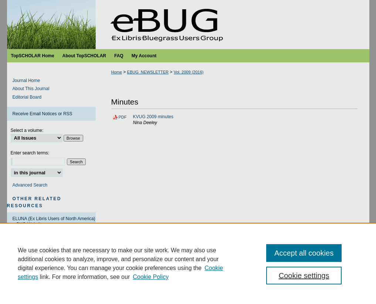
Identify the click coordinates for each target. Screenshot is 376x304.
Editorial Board (27, 97)
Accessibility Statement (223, 289)
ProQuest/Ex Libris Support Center (47, 263)
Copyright (135, 298)
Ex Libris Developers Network (42, 250)
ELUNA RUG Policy (32, 237)
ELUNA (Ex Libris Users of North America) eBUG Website (54, 221)
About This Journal (31, 88)
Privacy (114, 298)
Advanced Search (30, 185)
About (134, 289)
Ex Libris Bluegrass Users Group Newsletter (188, 24)
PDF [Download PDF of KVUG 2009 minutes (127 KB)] (123, 117)
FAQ (154, 289)
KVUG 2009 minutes (153, 116)
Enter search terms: (30, 153)
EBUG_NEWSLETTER (148, 72)
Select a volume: (27, 130)
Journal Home (26, 80)
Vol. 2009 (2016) (189, 72)
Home (116, 72)
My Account (179, 289)
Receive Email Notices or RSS (42, 113)
